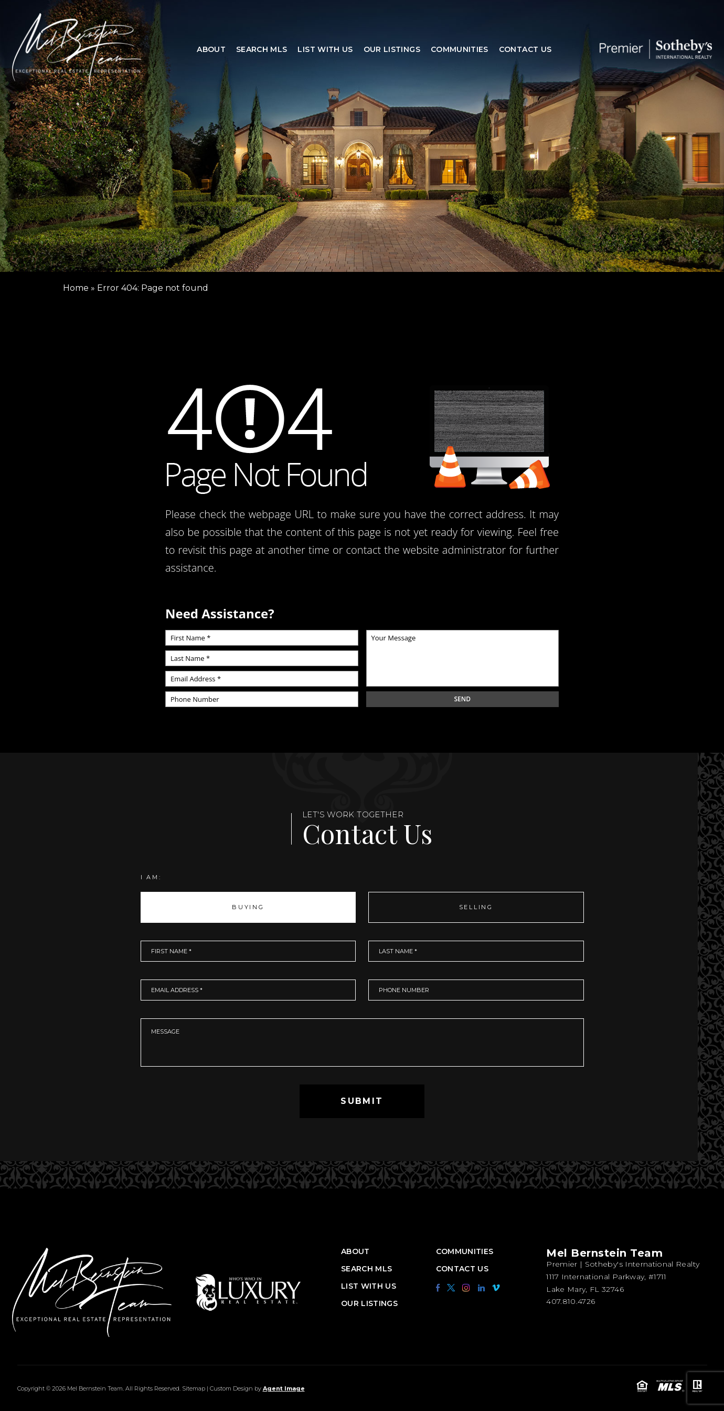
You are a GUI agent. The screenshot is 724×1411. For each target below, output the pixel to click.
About (211, 49)
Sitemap (193, 1388)
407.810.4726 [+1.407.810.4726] (570, 1301)
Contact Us (525, 49)
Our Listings (392, 49)
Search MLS (262, 49)
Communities (459, 49)
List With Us (325, 49)
